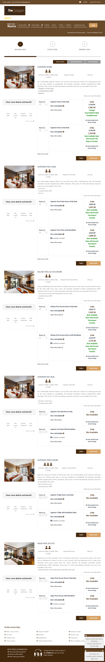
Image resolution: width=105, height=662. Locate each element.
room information (92, 96)
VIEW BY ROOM (60, 62)
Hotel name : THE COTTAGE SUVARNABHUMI (16, 2)
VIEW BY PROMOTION (76, 62)
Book (93, 25)
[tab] (19, 102)
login (85, 2)
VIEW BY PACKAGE (93, 62)
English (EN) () (95, 2)
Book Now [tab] (94, 158)
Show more (29, 121)
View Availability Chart (94, 33)
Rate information (56, 110)
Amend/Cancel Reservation (76, 33)
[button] (6, 77)
